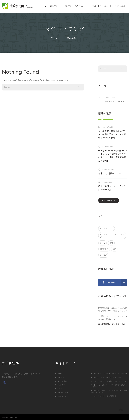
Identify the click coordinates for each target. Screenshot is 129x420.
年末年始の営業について (110, 173)
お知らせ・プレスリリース (115, 102)
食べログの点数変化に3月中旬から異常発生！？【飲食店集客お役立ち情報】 (112, 134)
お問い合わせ (120, 6)
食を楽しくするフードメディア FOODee (106, 377)
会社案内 (53, 6)
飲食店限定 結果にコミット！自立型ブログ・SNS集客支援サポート (109, 391)
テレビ (102, 243)
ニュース (108, 6)
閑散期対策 (104, 249)
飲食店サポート (82, 6)
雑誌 (114, 249)
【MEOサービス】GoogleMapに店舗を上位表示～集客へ (109, 386)
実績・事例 (96, 6)
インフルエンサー (106, 228)
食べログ (103, 255)
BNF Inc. (14, 417)
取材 (111, 243)
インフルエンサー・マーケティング (112, 235)
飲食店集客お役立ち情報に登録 (111, 324)
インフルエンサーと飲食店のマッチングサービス (108, 381)
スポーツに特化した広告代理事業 (103, 396)
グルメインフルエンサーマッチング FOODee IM (109, 373)
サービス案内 (66, 6)
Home (43, 6)
